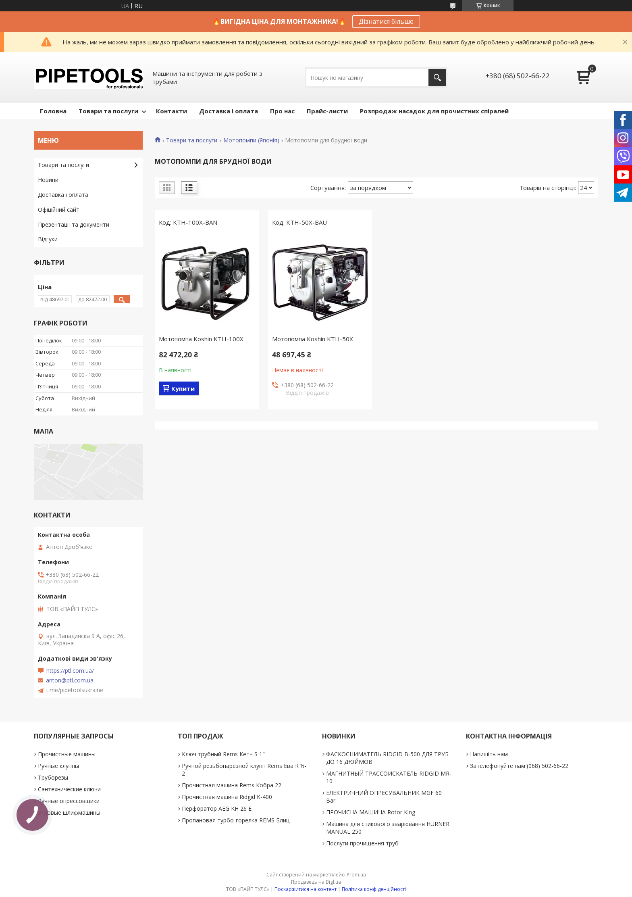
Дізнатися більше (386, 21)
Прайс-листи (327, 111)
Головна (53, 111)
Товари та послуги (108, 111)
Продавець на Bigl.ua (316, 881)
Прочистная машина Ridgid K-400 (227, 797)
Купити (183, 388)
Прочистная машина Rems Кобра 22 (231, 785)
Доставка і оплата (228, 111)
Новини (48, 180)
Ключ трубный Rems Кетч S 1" (223, 754)
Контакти (171, 111)
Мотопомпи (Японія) (251, 140)
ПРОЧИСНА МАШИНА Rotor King (370, 812)
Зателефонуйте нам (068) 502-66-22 (519, 766)
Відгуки (48, 239)
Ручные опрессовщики (69, 801)
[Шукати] (437, 77)
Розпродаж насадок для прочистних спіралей (434, 111)
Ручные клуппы (58, 766)
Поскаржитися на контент (305, 889)
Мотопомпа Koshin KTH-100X (201, 338)
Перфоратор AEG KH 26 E (217, 808)
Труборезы (53, 777)
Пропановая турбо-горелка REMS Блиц (235, 820)
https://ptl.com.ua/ (70, 670)
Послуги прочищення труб (362, 843)
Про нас (282, 111)
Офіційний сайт (58, 209)
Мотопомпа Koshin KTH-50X (312, 338)
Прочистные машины (67, 754)
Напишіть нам (489, 754)
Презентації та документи (73, 224)
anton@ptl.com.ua (70, 680)
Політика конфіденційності (374, 889)
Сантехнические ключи (69, 789)
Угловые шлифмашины (69, 812)
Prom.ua (356, 874)
